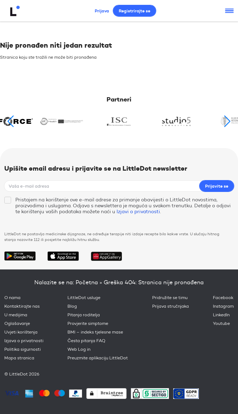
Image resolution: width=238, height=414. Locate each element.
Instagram (223, 306)
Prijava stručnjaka (170, 306)
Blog (72, 306)
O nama (12, 297)
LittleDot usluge (83, 297)
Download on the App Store (63, 256)
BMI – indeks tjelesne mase (95, 332)
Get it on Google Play (20, 256)
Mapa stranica (19, 357)
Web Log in (78, 349)
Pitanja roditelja (83, 314)
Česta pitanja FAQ (86, 340)
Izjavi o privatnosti (138, 212)
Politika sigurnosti (22, 349)
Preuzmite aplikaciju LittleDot (97, 357)
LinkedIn (221, 314)
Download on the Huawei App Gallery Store (106, 256)
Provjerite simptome (87, 323)
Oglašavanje (17, 323)
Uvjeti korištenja (21, 332)
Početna (87, 282)
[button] (227, 121)
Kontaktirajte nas (22, 306)
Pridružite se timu (170, 297)
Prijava (102, 10)
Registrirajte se (134, 10)
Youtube (221, 323)
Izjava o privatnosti (23, 340)
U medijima (15, 314)
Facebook (223, 297)
